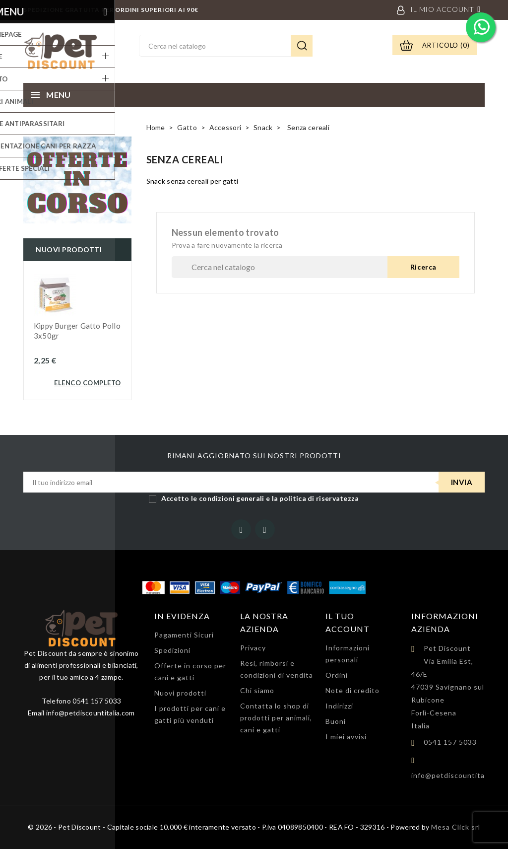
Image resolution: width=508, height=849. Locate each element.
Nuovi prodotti (180, 693)
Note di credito (352, 690)
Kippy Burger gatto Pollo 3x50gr (77, 330)
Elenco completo (87, 383)
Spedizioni (172, 650)
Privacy (253, 647)
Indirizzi (339, 706)
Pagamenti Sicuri (184, 635)
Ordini (336, 675)
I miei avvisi (346, 736)
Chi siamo (257, 690)
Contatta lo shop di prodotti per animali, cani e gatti (276, 718)
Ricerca (302, 46)
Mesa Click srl (455, 827)
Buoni (335, 721)
